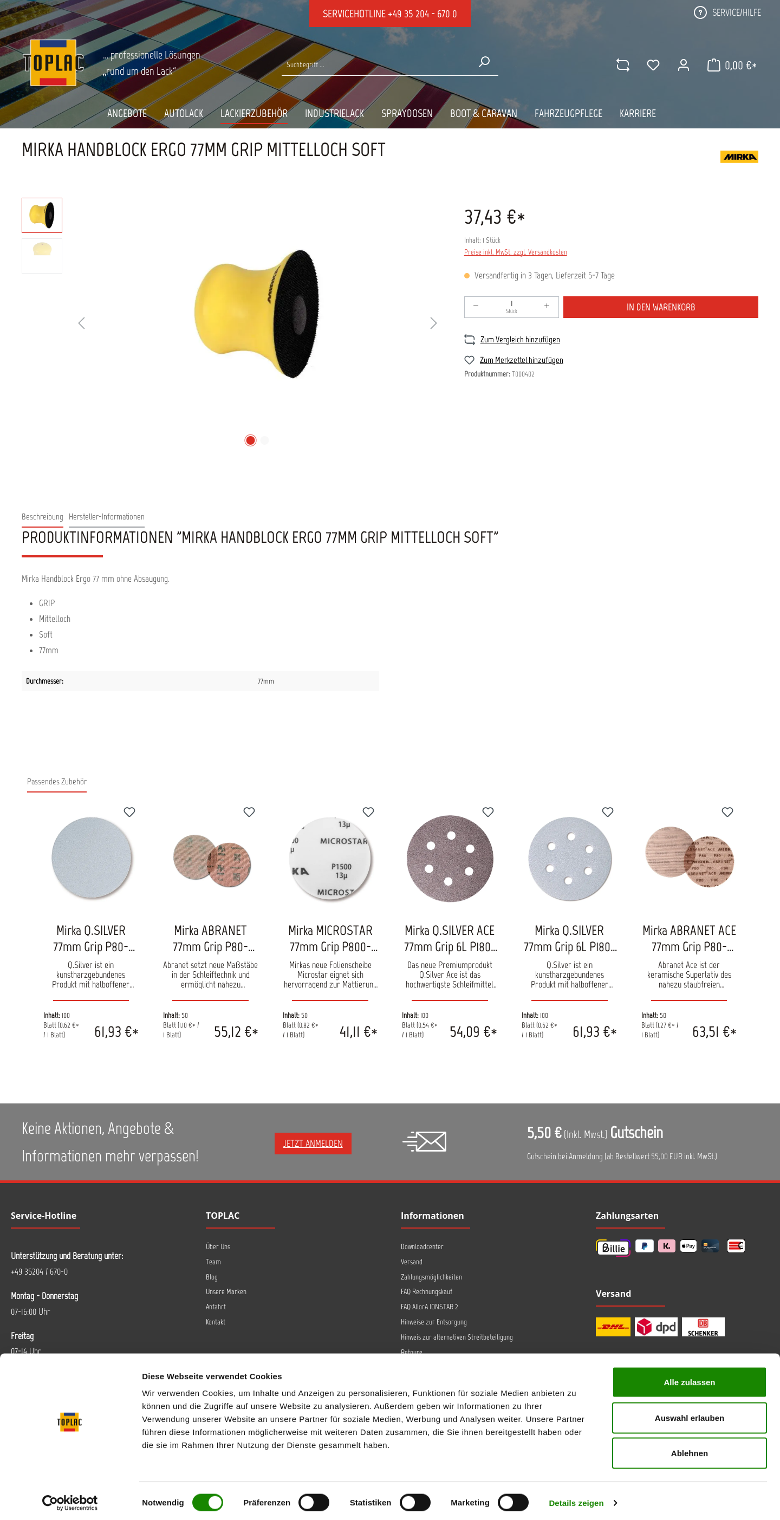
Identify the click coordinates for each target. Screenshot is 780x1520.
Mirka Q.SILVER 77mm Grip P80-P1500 (90, 938)
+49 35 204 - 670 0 (422, 13)
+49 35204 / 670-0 (39, 1271)
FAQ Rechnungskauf (426, 1291)
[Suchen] (483, 61)
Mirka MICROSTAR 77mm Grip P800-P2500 (330, 938)
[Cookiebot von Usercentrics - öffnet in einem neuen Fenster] (70, 1499)
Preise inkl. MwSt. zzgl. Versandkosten (515, 252)
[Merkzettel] (651, 65)
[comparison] (621, 65)
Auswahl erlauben (689, 1413)
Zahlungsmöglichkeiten (431, 1277)
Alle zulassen (689, 1377)
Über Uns (218, 1246)
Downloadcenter (422, 1246)
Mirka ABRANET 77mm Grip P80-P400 (210, 938)
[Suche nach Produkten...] (376, 64)
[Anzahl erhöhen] (547, 307)
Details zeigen (576, 1498)
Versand (411, 1261)
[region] (232, 324)
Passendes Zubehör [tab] (57, 781)
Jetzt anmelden (313, 1143)
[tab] (42, 517)
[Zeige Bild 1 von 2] (250, 440)
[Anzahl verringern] (476, 307)
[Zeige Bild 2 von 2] (264, 440)
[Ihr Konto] (682, 65)
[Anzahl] (511, 307)
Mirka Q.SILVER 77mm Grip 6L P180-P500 (569, 938)
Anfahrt (216, 1306)
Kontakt (215, 1322)
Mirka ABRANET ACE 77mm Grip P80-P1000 (689, 938)
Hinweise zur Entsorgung (434, 1322)
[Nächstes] (434, 323)
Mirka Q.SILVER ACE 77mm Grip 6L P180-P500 (450, 938)
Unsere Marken (226, 1291)
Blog (212, 1277)
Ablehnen (689, 1448)
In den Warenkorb (661, 307)
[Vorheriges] (81, 323)
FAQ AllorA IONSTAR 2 (429, 1306)
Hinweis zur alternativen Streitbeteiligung (457, 1337)
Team (213, 1261)
